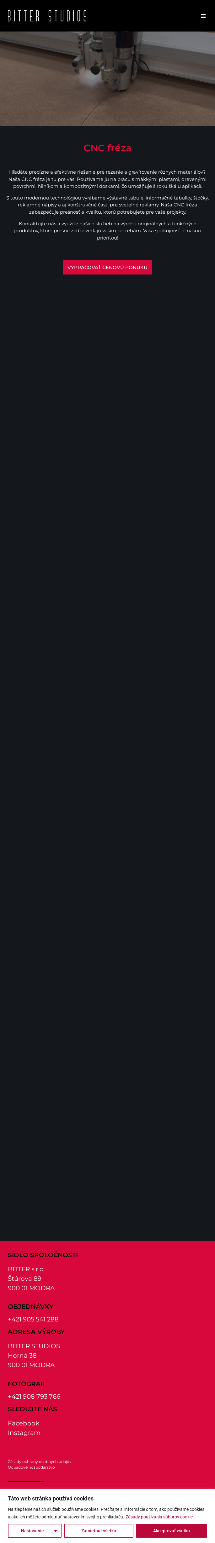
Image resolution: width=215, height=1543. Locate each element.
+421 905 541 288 (33, 1319)
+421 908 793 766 (34, 1396)
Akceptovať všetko (171, 1530)
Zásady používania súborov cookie (159, 1516)
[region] (107, 1516)
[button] (203, 16)
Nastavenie (32, 1530)
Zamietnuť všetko (98, 1530)
